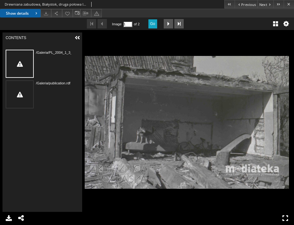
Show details (22, 13)
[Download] (46, 13)
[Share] (56, 13)
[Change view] (76, 13)
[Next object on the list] (265, 4)
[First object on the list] (229, 4)
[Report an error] (96, 13)
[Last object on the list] (278, 4)
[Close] (289, 4)
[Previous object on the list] (246, 4)
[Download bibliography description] (85, 13)
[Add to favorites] (67, 13)
